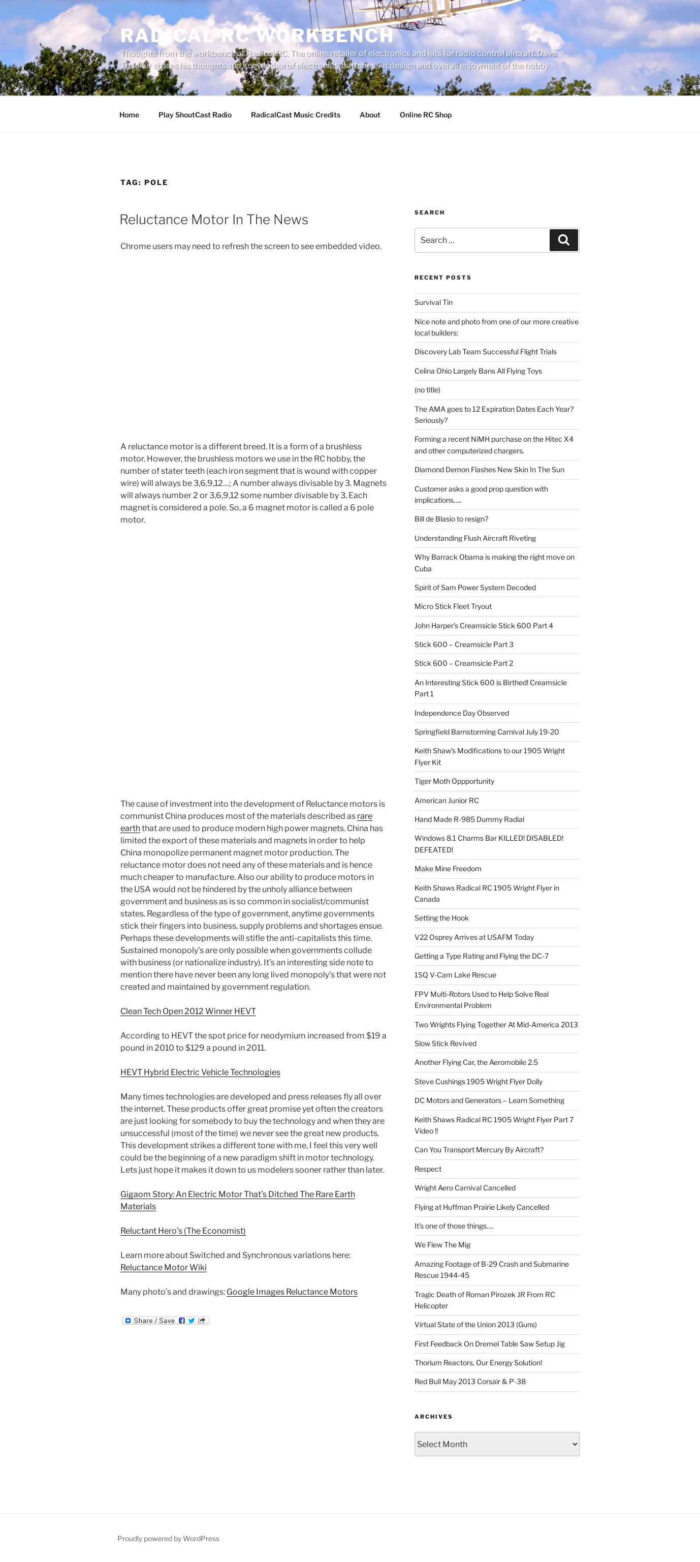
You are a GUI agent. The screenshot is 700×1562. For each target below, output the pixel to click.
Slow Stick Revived (445, 1043)
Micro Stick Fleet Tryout (453, 606)
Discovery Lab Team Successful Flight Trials (486, 351)
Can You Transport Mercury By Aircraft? (479, 1149)
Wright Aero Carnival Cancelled (465, 1187)
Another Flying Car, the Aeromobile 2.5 (476, 1062)
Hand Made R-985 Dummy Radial (469, 819)
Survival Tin (434, 302)
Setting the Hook (442, 917)
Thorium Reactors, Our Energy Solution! (478, 1362)
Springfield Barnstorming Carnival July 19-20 (487, 731)
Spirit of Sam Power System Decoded (475, 587)
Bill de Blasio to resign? (451, 518)
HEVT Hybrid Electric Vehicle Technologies (200, 1072)
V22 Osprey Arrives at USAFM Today (474, 937)
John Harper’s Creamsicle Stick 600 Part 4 (484, 625)
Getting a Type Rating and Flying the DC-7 (482, 956)
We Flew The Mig (442, 1244)
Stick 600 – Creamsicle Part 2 (464, 663)
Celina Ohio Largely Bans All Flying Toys (478, 370)
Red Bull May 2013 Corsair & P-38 (470, 1381)
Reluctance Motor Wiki (163, 1267)
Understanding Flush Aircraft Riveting (475, 538)
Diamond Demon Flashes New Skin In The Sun (489, 469)
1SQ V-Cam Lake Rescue (455, 974)
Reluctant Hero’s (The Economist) (183, 1231)
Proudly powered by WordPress (168, 1538)
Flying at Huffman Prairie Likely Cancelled (482, 1207)
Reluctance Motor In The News (213, 219)
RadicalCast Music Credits (295, 114)
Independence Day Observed (462, 713)
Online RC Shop (426, 114)
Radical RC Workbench (257, 35)
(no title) (427, 389)
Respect (428, 1169)
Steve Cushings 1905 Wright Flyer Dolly (479, 1081)
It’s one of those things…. (454, 1225)
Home (129, 114)
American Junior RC (447, 800)
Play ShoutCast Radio (195, 114)
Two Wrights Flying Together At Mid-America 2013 (496, 1024)
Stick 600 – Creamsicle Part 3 (464, 644)
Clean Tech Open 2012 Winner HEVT (188, 1011)
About (370, 114)
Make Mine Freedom (448, 868)
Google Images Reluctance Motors (292, 1292)
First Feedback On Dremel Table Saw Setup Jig (490, 1343)
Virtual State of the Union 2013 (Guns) (476, 1324)
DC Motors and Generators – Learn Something (489, 1100)
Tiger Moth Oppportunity (454, 781)
